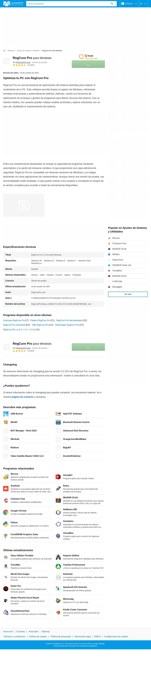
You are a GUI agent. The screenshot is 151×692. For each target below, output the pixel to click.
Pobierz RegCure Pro (40, 320)
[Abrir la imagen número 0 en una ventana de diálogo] (23, 205)
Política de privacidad (61, 636)
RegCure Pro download (14, 325)
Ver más (128, 294)
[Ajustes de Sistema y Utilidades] (28, 51)
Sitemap (46, 631)
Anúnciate (33, 631)
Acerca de (8, 631)
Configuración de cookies (116, 636)
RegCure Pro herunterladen (69, 320)
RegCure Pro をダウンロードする (19, 329)
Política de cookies (38, 636)
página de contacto (23, 397)
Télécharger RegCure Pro (67, 325)
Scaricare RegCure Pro (14, 320)
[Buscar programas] (112, 3)
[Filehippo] (13, 3)
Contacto (20, 631)
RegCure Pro (32, 58)
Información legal (82, 636)
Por (21, 62)
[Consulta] (71, 3)
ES (143, 3)
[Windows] (11, 51)
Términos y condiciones (14, 636)
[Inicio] (4, 50)
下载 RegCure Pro (40, 325)
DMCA (97, 636)
